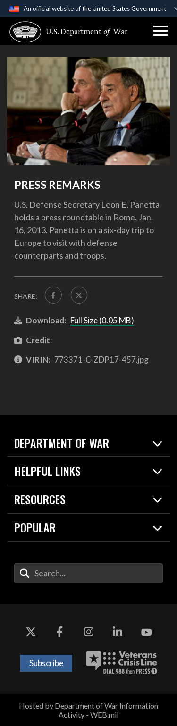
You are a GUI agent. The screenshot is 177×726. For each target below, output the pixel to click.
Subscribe (46, 663)
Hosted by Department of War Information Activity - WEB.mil (88, 710)
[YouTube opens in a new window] (146, 632)
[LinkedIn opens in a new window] (117, 632)
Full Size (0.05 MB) (102, 320)
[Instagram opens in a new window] (89, 632)
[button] (160, 31)
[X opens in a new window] (30, 632)
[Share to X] (79, 295)
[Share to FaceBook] (53, 295)
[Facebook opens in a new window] (59, 632)
